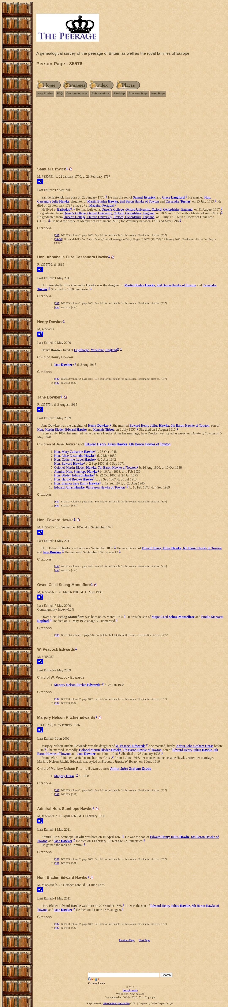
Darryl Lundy (130, 990)
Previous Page (138, 93)
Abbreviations (100, 93)
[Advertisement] (130, 133)
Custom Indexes (76, 93)
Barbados (63, 209)
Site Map (119, 93)
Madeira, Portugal (101, 205)
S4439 (58, 239)
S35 (57, 635)
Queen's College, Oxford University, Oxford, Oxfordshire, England (147, 209)
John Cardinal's (110, 1003)
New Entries (45, 93)
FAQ (60, 93)
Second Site (124, 1003)
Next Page (158, 93)
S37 (57, 235)
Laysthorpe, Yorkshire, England (95, 350)
